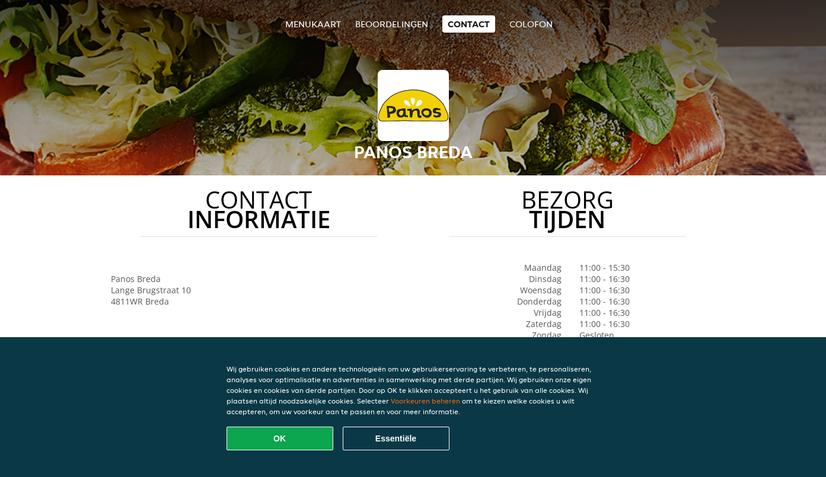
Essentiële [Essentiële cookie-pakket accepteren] (395, 438)
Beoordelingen (391, 24)
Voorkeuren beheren (425, 400)
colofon (531, 24)
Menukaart (313, 24)
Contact (469, 24)
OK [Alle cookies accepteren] (279, 438)
